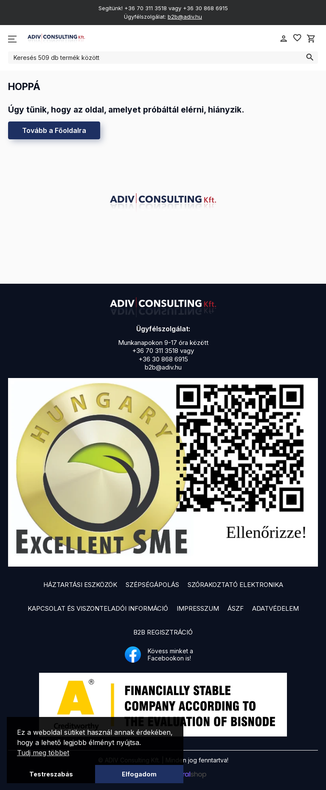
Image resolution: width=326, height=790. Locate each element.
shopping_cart (311, 38)
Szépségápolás (152, 585)
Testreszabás (51, 774)
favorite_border (297, 37)
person (283, 38)
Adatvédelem (275, 608)
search (309, 57)
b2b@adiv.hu (185, 16)
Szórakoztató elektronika (235, 585)
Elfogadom (139, 774)
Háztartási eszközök (80, 585)
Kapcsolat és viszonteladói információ (98, 608)
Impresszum (198, 608)
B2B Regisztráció (163, 632)
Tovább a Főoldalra (54, 130)
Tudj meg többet (43, 752)
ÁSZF (236, 608)
